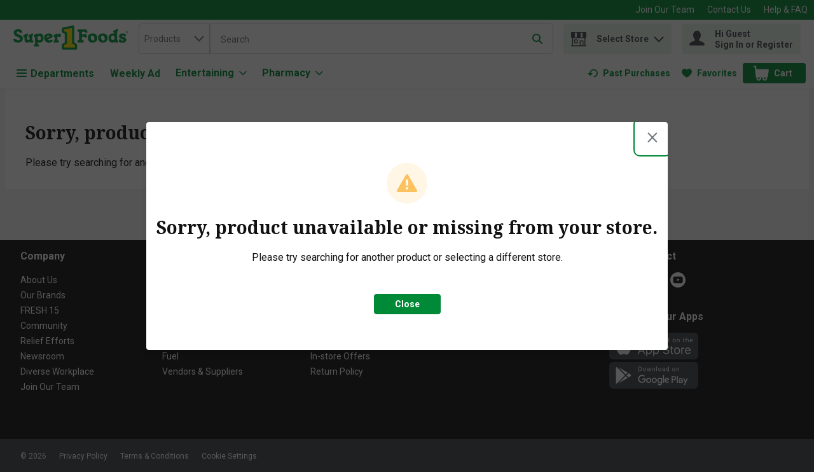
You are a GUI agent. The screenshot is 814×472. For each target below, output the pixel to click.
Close (407, 304)
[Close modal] (652, 137)
